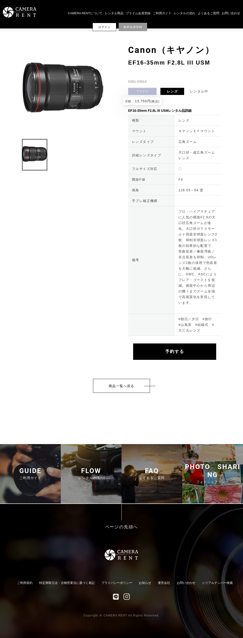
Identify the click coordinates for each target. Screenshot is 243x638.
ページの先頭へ (121, 527)
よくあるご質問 (208, 13)
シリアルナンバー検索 (217, 583)
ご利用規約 (25, 583)
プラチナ (142, 91)
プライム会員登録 (138, 13)
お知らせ (145, 583)
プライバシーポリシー (116, 583)
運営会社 (164, 583)
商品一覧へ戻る (121, 386)
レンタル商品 (114, 13)
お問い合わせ (231, 13)
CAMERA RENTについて (85, 13)
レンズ (172, 91)
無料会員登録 (132, 27)
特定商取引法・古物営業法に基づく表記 (67, 583)
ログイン (104, 27)
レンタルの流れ (184, 13)
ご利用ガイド (162, 13)
